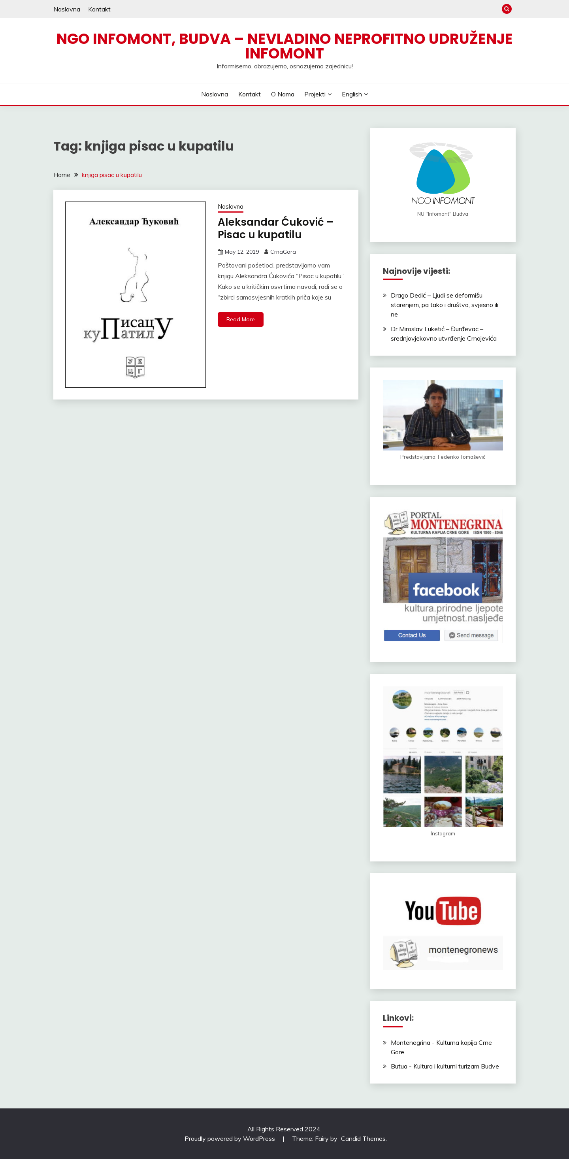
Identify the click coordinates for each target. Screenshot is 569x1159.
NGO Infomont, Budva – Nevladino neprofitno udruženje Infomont (285, 46)
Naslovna (66, 9)
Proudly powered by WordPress (231, 1138)
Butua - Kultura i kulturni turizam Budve (445, 1066)
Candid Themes (363, 1138)
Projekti (315, 94)
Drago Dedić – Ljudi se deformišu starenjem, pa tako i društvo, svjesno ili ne (444, 304)
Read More (240, 319)
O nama (282, 94)
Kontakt (99, 9)
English (352, 94)
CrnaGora (283, 251)
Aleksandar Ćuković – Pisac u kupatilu (275, 228)
